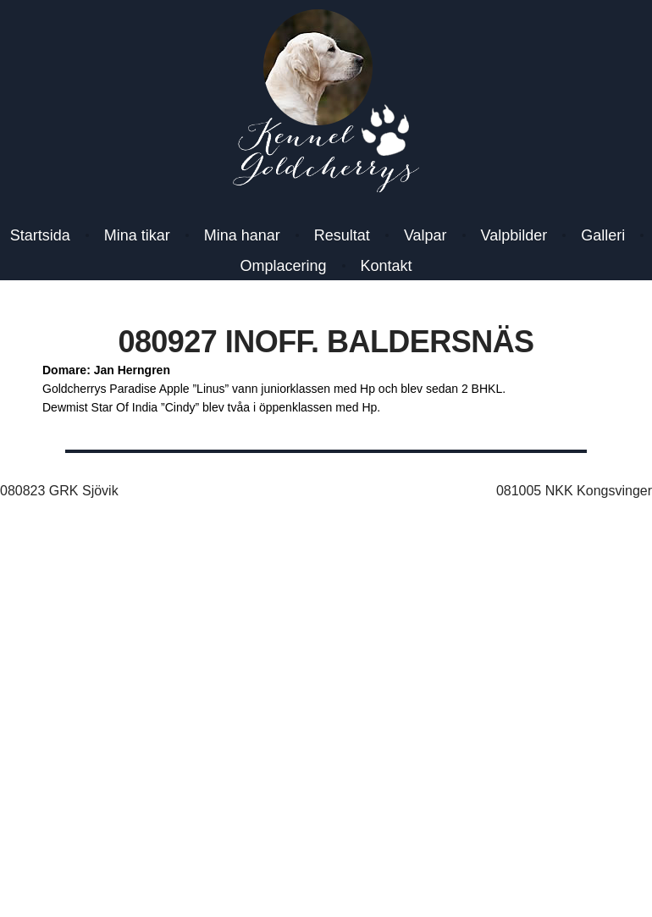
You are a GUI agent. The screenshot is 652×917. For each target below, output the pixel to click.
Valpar (425, 235)
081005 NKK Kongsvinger (574, 490)
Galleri (603, 235)
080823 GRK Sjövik (59, 490)
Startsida (40, 235)
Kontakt (386, 265)
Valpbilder (514, 235)
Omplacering (283, 265)
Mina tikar (137, 235)
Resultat (342, 235)
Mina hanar (242, 235)
